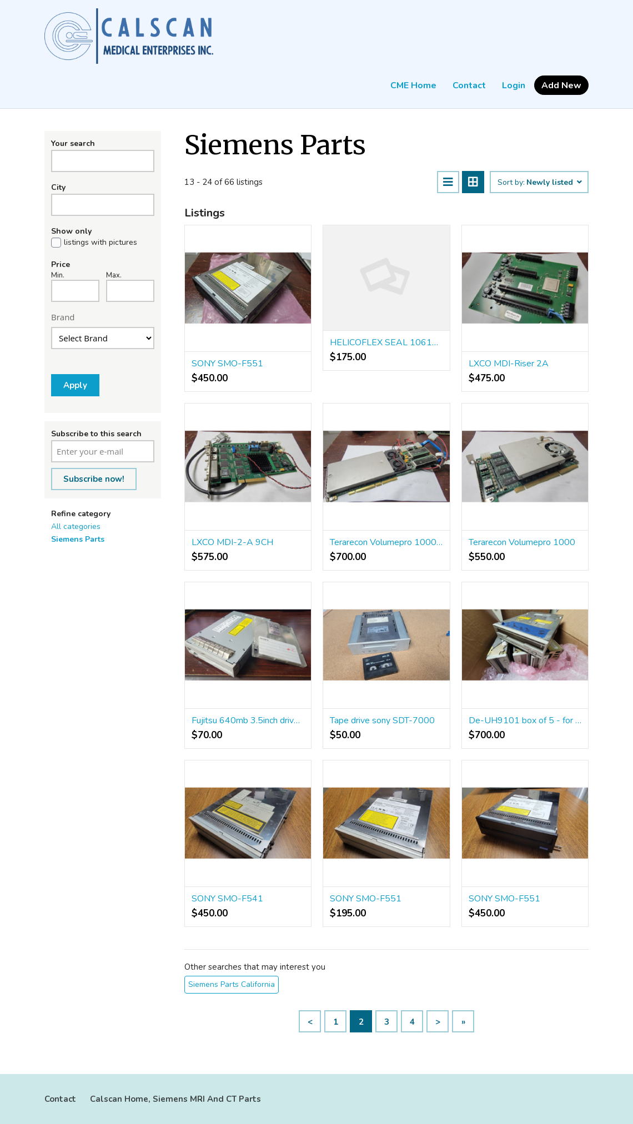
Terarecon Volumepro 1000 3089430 (386, 542)
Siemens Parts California (231, 984)
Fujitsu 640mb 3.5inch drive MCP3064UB (248, 720)
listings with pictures (100, 243)
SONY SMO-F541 (227, 899)
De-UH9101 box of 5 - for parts (525, 720)
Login (513, 85)
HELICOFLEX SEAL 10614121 (386, 342)
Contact (469, 85)
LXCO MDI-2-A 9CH (232, 542)
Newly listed (553, 183)
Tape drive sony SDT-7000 (382, 720)
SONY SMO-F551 (227, 364)
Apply (75, 385)
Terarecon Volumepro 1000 (522, 542)
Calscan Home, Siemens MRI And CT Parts (175, 1099)
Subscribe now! (93, 479)
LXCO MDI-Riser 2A (509, 364)
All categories (76, 526)
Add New (561, 85)
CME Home (413, 85)
